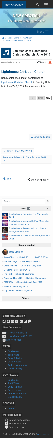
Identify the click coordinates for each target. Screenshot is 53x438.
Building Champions (36, 278)
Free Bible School (15, 423)
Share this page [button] (37, 179)
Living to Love (10, 265)
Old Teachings (10, 261)
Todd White (13, 354)
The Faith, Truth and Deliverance (19, 274)
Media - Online (13, 38)
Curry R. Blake (15, 358)
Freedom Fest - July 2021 (16, 286)
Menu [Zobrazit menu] (43, 32)
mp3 (48, 97)
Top (7, 178)
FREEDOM (8, 282)
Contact (12, 408)
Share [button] (41, 62)
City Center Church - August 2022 (20, 290)
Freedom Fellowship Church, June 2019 (24, 159)
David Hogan (14, 361)
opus (40, 97)
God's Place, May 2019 (17, 151)
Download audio (40, 137)
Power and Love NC (13, 278)
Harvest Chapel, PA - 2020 (29, 282)
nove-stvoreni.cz (43, 434)
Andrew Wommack (17, 365)
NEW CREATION (15, 4)
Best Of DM (9, 257)
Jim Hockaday (15, 368)
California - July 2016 (31, 265)
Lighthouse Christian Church (17, 82)
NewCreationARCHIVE (17, 336)
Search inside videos (17, 420)
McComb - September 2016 (17, 270)
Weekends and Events (14, 40)
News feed (11, 339)
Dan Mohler (27, 38)
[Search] (23, 201)
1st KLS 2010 (41, 257)
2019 (29, 40)
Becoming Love (14, 427)
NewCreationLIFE (14, 332)
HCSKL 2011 (25, 257)
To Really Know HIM (30, 261)
